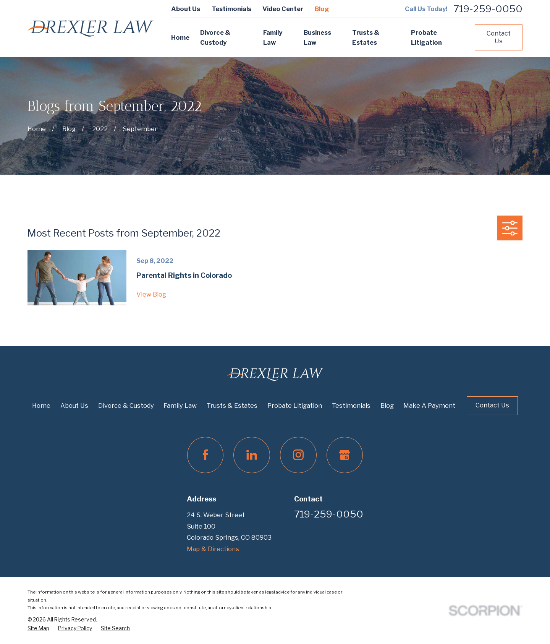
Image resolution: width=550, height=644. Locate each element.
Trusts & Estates (232, 405)
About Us (185, 9)
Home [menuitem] (180, 37)
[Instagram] (298, 455)
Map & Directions (213, 549)
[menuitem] (38, 629)
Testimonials (231, 9)
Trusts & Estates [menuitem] (365, 37)
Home (41, 405)
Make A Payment (429, 405)
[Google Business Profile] (345, 455)
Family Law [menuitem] (272, 37)
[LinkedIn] (251, 455)
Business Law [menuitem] (317, 37)
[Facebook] (205, 455)
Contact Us (499, 37)
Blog (322, 9)
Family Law (180, 405)
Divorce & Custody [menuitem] (215, 37)
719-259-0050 (487, 9)
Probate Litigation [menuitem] (426, 37)
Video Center (282, 9)
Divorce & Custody (126, 405)
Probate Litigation (294, 405)
